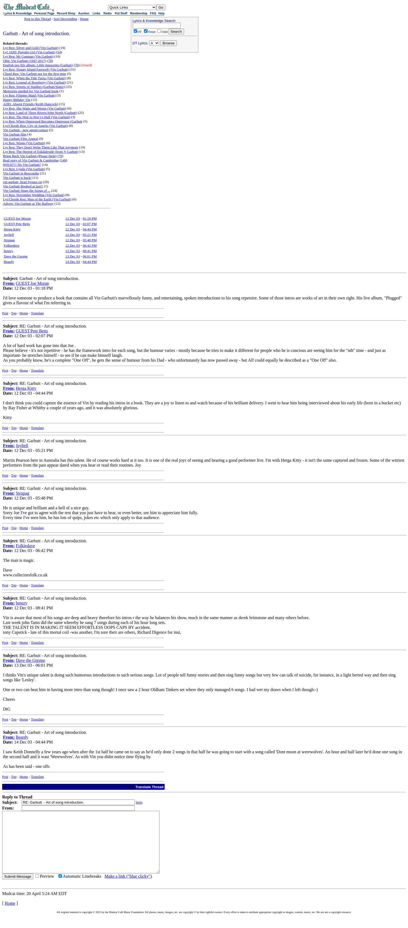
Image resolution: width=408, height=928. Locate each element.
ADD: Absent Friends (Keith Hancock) (30, 104)
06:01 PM (90, 256)
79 (60, 156)
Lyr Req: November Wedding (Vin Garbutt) (33, 195)
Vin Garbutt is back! (17, 178)
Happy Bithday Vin (16, 100)
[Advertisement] (164, 89)
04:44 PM (90, 229)
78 (50, 61)
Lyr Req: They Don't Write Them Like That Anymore (40, 147)
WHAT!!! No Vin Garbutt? (22, 165)
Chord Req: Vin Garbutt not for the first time (34, 74)
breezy (8, 251)
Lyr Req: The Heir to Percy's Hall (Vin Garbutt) (36, 117)
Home (84, 19)
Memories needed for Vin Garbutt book (30, 91)
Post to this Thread (37, 19)
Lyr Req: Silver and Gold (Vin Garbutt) (30, 48)
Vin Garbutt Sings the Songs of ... (26, 191)
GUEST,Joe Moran (17, 218)
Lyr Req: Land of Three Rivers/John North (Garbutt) (40, 113)
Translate (37, 313)
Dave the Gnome (16, 256)
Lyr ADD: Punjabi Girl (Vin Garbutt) (29, 52)
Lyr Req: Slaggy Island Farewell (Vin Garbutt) (36, 69)
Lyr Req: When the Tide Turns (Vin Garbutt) (34, 78)
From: (9, 283)
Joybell (9, 235)
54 (59, 52)
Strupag (9, 240)
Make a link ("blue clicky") (128, 888)
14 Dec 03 (72, 262)
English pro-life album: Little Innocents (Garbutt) (38, 65)
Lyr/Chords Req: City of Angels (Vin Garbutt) (35, 126)
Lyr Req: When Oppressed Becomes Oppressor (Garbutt (42, 121)
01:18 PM (90, 218)
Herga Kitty (12, 229)
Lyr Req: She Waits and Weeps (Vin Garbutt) (34, 108)
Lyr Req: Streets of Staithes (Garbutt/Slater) (34, 87)
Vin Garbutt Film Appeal (20, 139)
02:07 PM (90, 224)
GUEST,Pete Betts (17, 224)
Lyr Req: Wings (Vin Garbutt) (24, 143)
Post (5, 313)
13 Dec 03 (72, 256)
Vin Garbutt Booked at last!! (23, 186)
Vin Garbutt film (15, 134)
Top (14, 313)
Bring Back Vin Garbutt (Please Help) (30, 156)
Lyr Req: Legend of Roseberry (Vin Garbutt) (34, 82)
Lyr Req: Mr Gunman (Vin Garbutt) (28, 56)
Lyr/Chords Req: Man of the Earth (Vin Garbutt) (37, 199)
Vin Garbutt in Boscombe (21, 173)
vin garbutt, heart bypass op (22, 182)
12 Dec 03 (72, 218)
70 (77, 65)
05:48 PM (90, 240)
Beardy (9, 262)
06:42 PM (90, 245)
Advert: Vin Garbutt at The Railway (28, 204)
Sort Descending (65, 19)
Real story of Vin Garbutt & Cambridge (31, 160)
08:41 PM (90, 251)
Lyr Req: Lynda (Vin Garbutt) (24, 169)
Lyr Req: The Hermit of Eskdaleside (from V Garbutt (40, 152)
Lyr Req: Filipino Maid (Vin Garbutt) (29, 95)
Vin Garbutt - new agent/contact (25, 130)
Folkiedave (11, 245)
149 (63, 160)
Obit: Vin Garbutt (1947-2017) (24, 61)
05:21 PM (90, 235)
